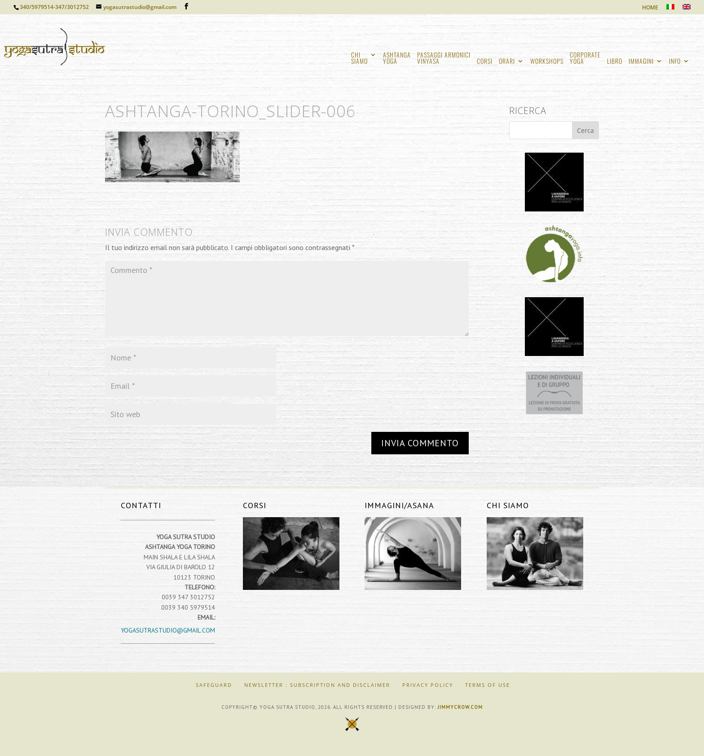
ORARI (507, 62)
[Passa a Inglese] (686, 9)
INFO (675, 62)
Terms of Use (487, 684)
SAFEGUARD (214, 684)
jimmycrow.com (460, 707)
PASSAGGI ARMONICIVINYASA (444, 59)
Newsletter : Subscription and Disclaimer (317, 684)
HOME (650, 8)
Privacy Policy (427, 684)
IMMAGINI (641, 62)
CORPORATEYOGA (585, 59)
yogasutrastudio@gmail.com (168, 630)
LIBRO (614, 62)
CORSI (485, 62)
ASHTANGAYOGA (397, 59)
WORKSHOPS (546, 62)
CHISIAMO (359, 59)
